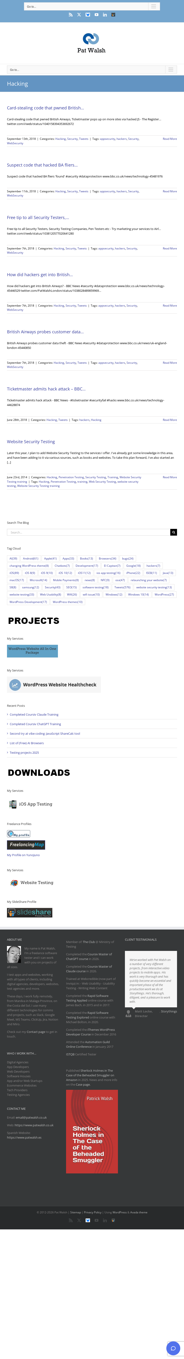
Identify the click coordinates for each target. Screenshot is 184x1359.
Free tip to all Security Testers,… (38, 217)
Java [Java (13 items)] (168, 573)
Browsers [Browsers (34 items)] (107, 558)
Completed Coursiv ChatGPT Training (35, 724)
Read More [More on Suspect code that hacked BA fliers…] (170, 191)
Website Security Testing (31, 441)
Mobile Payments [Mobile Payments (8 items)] (66, 580)
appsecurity (107, 139)
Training (112, 477)
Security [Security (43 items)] (52, 587)
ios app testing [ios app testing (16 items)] (108, 573)
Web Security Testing (102, 482)
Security (72, 139)
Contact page (36, 1032)
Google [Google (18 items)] (133, 566)
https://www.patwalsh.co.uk (34, 1125)
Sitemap (75, 1212)
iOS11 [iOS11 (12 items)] (84, 573)
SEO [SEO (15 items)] (71, 587)
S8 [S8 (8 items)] (13, 587)
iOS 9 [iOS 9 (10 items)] (47, 573)
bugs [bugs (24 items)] (128, 558)
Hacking (60, 139)
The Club (89, 942)
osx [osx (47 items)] (120, 580)
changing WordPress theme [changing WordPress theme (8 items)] (29, 566)
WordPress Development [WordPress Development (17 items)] (28, 602)
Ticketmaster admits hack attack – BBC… (46, 389)
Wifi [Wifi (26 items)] (72, 594)
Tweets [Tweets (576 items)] (122, 587)
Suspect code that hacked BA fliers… (42, 165)
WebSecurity (15, 143)
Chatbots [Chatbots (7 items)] (62, 566)
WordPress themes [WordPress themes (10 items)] (68, 602)
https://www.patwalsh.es (24, 1137)
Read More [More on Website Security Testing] (170, 477)
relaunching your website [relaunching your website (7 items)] (149, 580)
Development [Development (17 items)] (87, 566)
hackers (122, 139)
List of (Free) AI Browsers (27, 743)
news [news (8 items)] (90, 580)
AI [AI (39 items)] (13, 558)
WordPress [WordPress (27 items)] (164, 594)
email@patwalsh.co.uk (31, 1117)
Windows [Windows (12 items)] (114, 594)
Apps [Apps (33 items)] (68, 558)
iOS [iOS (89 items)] (14, 573)
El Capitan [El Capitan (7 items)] (112, 566)
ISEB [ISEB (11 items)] (151, 573)
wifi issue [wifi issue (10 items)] (91, 594)
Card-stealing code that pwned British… (45, 108)
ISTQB (70, 1054)
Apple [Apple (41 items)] (50, 558)
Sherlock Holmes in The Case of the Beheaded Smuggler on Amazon (90, 1075)
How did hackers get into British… (40, 274)
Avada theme (138, 1212)
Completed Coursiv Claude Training (34, 714)
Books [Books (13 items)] (86, 558)
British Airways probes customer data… (45, 331)
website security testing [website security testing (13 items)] (154, 587)
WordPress (120, 1212)
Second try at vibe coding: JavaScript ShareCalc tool (45, 733)
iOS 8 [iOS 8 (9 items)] (30, 573)
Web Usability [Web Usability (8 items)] (50, 594)
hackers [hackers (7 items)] (153, 566)
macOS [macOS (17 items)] (17, 580)
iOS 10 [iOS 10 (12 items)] (65, 573)
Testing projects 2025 (24, 752)
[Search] (173, 532)
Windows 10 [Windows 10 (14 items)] (138, 594)
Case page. (83, 1084)
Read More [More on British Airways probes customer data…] (170, 363)
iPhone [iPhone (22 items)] (133, 573)
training (82, 482)
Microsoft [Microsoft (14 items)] (38, 580)
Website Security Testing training (38, 486)
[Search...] (88, 532)
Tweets (83, 139)
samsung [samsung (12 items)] (30, 587)
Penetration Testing (71, 477)
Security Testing (95, 477)
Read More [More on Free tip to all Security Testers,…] (170, 248)
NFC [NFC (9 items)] (105, 580)
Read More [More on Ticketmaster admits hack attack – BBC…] (170, 420)
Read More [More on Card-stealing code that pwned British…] (170, 139)
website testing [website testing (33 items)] (22, 594)
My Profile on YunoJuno (23, 855)
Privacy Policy (92, 1212)
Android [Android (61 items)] (30, 558)
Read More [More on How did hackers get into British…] (170, 306)
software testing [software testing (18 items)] (96, 587)
